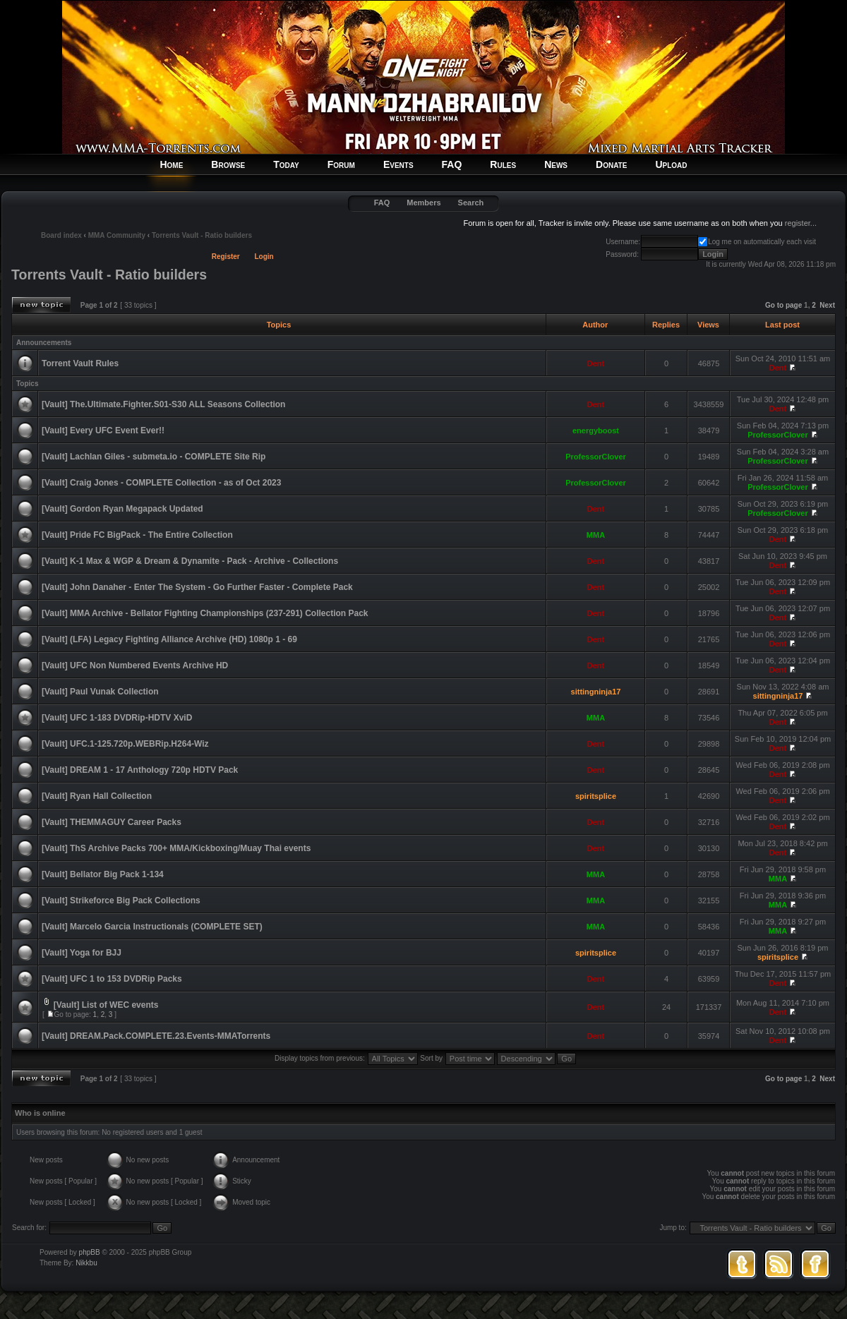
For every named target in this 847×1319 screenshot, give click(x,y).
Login (264, 256)
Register (226, 256)
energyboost (595, 430)
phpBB (89, 1252)
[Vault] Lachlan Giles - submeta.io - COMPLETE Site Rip (153, 457)
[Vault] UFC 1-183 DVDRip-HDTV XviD (117, 718)
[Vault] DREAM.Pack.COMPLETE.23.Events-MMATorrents (156, 1036)
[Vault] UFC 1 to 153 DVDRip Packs (112, 979)
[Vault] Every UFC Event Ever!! (103, 430)
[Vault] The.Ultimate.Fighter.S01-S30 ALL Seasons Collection (163, 404)
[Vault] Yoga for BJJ (81, 953)
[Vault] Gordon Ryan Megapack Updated (122, 509)
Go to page (783, 305)
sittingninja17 (596, 691)
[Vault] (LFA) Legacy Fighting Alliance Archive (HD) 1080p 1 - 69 (169, 639)
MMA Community (116, 235)
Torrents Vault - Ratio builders (202, 235)
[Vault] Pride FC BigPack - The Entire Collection (137, 535)
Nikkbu (86, 1263)
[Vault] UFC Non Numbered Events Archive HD (135, 665)
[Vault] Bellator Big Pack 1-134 (103, 874)
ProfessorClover (777, 434)
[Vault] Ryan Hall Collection (97, 796)
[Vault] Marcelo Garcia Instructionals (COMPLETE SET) (152, 927)
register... (801, 223)
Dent (595, 363)
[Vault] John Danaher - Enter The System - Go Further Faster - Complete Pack (197, 587)
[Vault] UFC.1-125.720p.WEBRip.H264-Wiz (125, 744)
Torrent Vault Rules (80, 363)
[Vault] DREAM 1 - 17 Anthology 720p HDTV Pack (140, 770)
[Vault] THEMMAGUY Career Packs (111, 822)
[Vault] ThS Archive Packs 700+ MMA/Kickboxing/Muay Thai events (176, 848)
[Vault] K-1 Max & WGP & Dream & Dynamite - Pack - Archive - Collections (190, 561)
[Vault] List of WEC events (106, 1005)
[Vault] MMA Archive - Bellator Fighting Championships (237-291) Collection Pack (205, 613)
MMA (596, 535)
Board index (61, 235)
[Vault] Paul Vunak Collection (100, 692)
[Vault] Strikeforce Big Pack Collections (121, 900)
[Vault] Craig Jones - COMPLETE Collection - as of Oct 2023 (161, 483)
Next (827, 305)
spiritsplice (595, 796)
